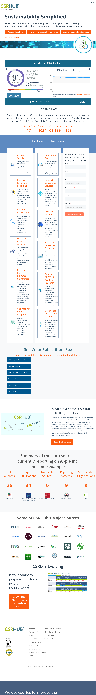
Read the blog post (62, 442)
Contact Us (33, 638)
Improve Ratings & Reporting (22, 182)
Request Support (50, 638)
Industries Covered (36, 646)
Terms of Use (34, 632)
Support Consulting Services (50, 182)
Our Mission (49, 635)
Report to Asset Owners (22, 241)
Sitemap (32, 656)
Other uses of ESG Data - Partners (51, 313)
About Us (32, 628)
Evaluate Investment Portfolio (50, 245)
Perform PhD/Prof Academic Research (49, 278)
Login (93, 2)
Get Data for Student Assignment (23, 311)
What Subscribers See (52, 628)
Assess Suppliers (21, 157)
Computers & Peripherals (83, 94)
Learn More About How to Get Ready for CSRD (19, 601)
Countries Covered (36, 649)
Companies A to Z (36, 642)
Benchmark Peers (50, 157)
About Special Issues (52, 632)
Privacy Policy (34, 635)
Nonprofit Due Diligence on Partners (23, 274)
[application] (69, 82)
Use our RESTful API (23, 211)
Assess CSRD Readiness (51, 213)
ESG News (14, 96)
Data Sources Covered (37, 652)
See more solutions (12, 37)
